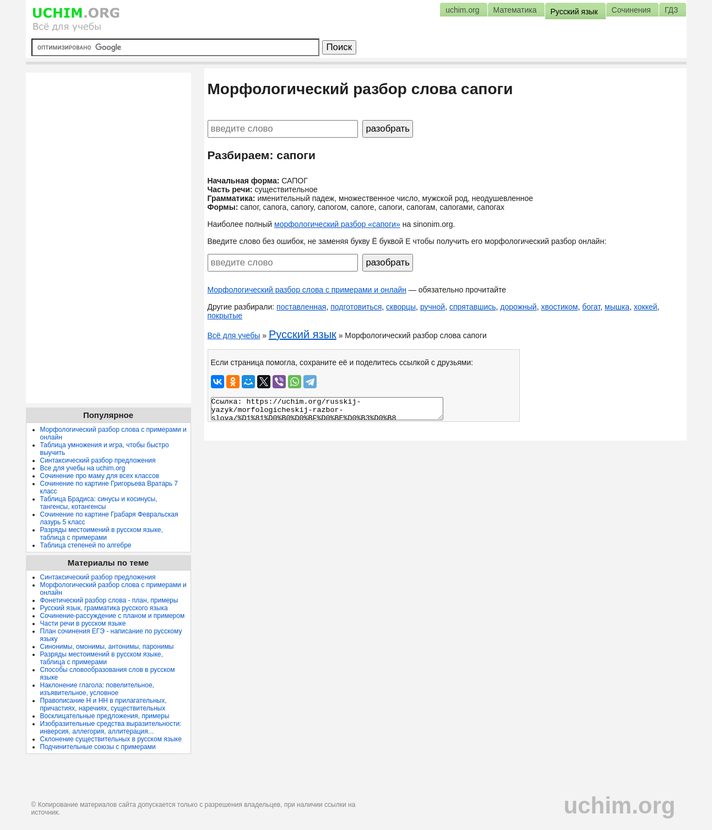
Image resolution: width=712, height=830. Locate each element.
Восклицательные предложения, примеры (105, 716)
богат (591, 306)
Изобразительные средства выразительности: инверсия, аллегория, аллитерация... (111, 727)
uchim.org (619, 805)
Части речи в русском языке (83, 623)
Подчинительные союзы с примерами (98, 747)
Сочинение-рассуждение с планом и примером (112, 616)
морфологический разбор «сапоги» (337, 224)
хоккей (645, 306)
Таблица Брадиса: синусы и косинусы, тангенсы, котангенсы (98, 503)
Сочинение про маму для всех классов (100, 476)
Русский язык (302, 334)
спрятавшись (472, 306)
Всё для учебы (234, 335)
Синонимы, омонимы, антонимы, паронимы (107, 646)
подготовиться (356, 306)
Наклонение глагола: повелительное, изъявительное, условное (97, 689)
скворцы (401, 306)
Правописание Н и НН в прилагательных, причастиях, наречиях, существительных (103, 704)
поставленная (301, 306)
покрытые (225, 315)
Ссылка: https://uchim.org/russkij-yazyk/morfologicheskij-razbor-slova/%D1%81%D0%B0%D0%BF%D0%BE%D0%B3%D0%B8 (327, 408)
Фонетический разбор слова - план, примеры (109, 600)
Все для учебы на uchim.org (83, 468)
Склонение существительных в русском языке (111, 739)
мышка (617, 306)
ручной (432, 306)
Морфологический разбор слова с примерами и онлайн (307, 289)
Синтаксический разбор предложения (98, 460)
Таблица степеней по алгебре (86, 545)
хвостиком (559, 306)
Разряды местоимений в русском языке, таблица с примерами (101, 533)
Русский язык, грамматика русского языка (104, 608)
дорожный (518, 306)
